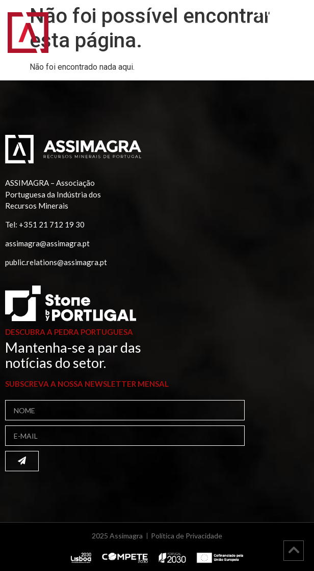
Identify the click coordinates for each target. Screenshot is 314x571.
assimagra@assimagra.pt (47, 243)
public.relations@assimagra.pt (56, 262)
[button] (292, 39)
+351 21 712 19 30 (52, 224)
